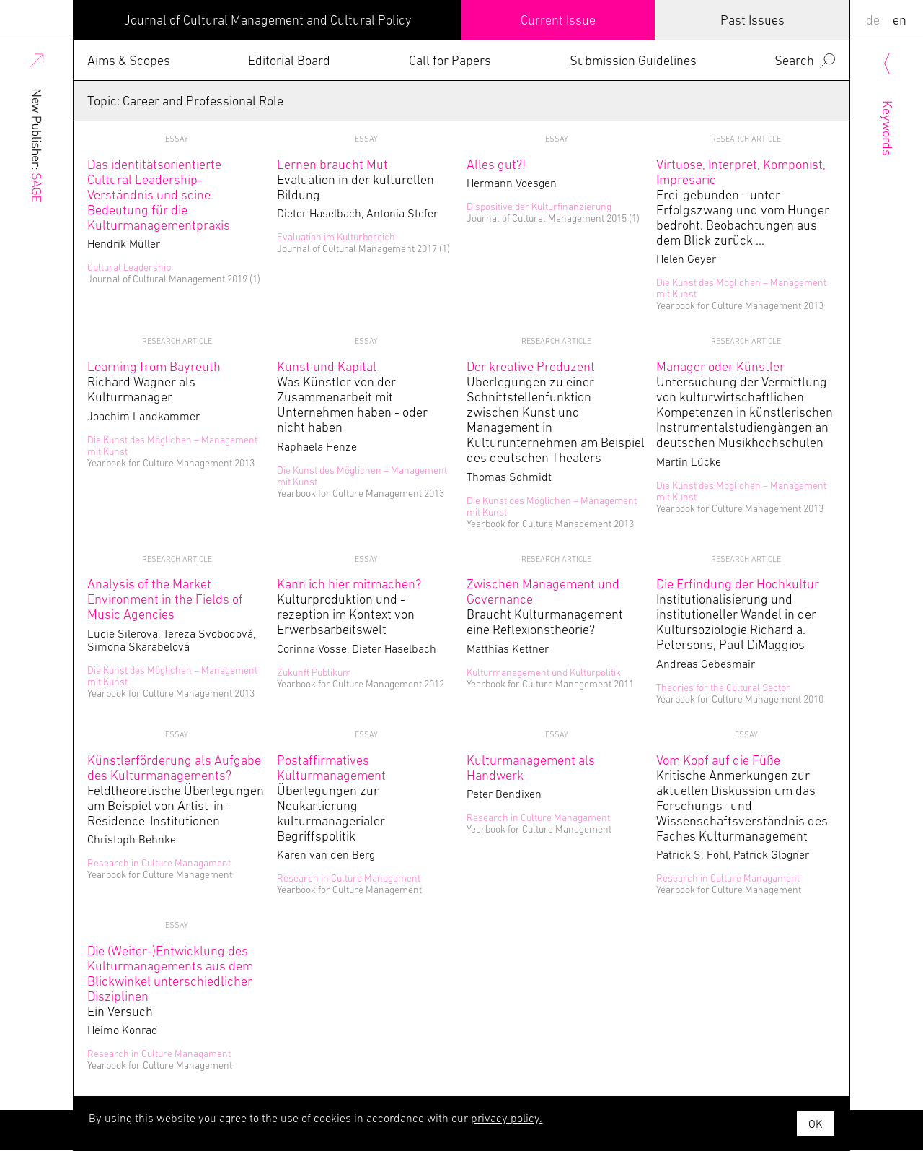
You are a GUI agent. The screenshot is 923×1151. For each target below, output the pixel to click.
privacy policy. (506, 1117)
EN (899, 19)
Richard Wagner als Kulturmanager (154, 381)
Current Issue (558, 19)
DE (873, 19)
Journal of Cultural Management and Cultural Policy (268, 19)
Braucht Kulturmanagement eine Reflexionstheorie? (545, 606)
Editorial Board (289, 60)
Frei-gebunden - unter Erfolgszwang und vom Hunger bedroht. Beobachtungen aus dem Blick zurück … (742, 202)
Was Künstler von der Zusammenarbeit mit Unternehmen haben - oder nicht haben (352, 397)
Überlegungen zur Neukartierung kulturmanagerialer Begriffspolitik (331, 797)
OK (815, 1123)
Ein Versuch (170, 981)
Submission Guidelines (633, 60)
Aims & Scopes (128, 60)
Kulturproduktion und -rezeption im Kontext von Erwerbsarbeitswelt (349, 606)
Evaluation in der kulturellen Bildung (355, 179)
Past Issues (752, 19)
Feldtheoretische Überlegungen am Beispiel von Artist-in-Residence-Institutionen (175, 790)
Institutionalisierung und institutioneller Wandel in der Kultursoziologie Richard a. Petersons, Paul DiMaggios (737, 614)
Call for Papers (450, 60)
